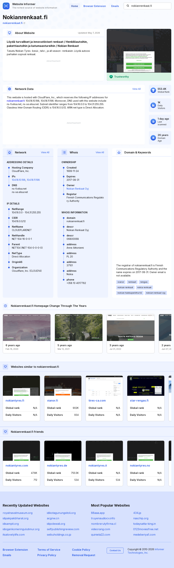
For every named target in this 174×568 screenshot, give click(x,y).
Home (74, 6)
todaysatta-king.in (144, 523)
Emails (115, 6)
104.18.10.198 (18, 179)
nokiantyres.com (17, 465)
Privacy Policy (46, 555)
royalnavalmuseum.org (17, 513)
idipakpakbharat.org (15, 518)
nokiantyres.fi (15, 400)
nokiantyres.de (57, 465)
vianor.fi (52, 400)
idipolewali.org (56, 523)
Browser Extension (94, 6)
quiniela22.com (100, 534)
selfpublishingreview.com (63, 529)
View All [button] (136, 89)
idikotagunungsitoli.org (61, 513)
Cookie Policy (81, 549)
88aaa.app (98, 513)
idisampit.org (11, 523)
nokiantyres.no (140, 465)
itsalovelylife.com (14, 534)
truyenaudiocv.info (103, 518)
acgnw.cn (53, 518)
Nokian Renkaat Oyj (78, 188)
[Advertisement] (53, 70)
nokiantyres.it (98, 465)
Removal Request (83, 555)
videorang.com (100, 529)
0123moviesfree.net (145, 529)
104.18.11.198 (33, 179)
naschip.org (140, 518)
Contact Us (115, 550)
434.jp (137, 513)
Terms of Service (48, 549)
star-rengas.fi (139, 400)
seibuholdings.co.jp (59, 534)
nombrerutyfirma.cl (103, 523)
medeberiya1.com (144, 534)
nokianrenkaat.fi (14, 23)
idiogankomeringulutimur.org (21, 529)
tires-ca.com (97, 400)
